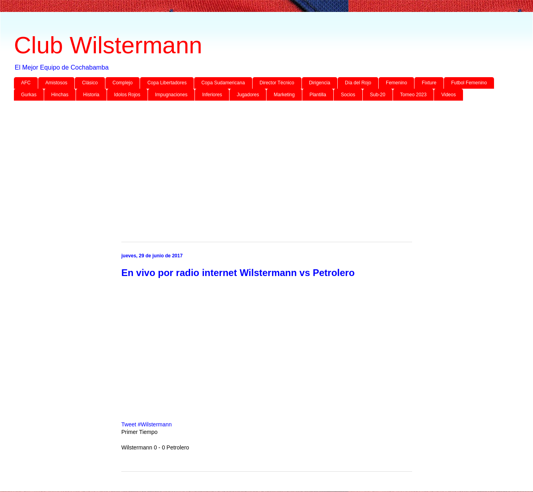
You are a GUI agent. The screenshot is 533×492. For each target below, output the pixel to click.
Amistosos (56, 83)
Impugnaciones (171, 94)
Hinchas (59, 94)
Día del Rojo (358, 83)
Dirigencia (319, 83)
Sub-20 (377, 94)
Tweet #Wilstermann (146, 424)
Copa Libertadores (167, 83)
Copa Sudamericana (223, 83)
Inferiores (212, 94)
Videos (448, 94)
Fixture (429, 83)
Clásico (89, 83)
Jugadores (248, 94)
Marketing (284, 94)
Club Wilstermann (108, 45)
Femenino (396, 83)
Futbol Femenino (469, 83)
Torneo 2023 (413, 94)
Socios (348, 94)
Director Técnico (277, 83)
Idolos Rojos (127, 94)
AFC (26, 83)
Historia (91, 94)
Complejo (123, 83)
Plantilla (317, 94)
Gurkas (29, 94)
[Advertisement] (252, 168)
